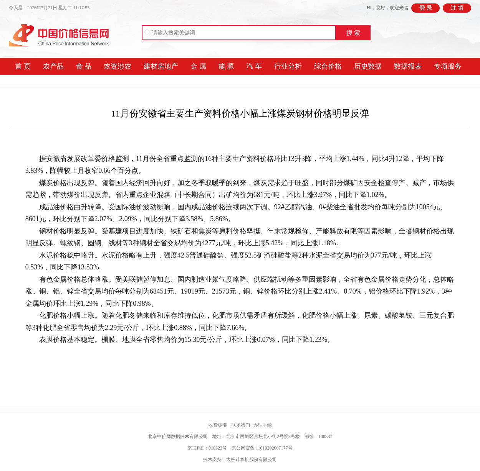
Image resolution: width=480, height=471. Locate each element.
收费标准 (218, 425)
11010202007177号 (274, 448)
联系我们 (241, 425)
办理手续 (262, 425)
